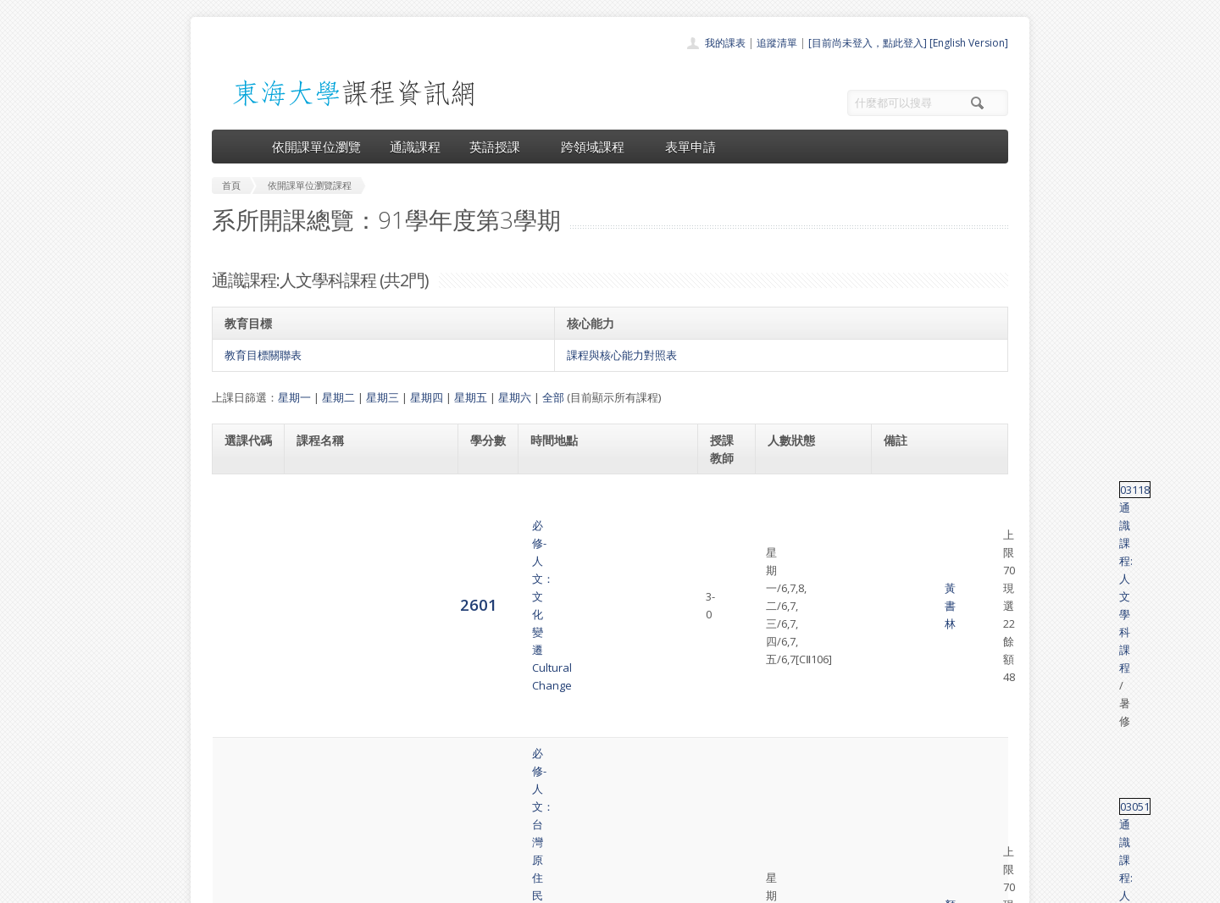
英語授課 (500, 146)
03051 (898, 557)
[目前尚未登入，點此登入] (867, 43)
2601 (243, 497)
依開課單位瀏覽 (316, 146)
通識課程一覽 (576, 763)
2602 (243, 565)
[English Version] (968, 43)
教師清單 (566, 838)
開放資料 (566, 819)
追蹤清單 (777, 43)
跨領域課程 (598, 146)
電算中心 (442, 885)
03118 (898, 489)
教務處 (496, 885)
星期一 (294, 397)
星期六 (514, 397)
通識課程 (415, 146)
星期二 (338, 397)
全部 (553, 397)
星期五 (470, 397)
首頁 (556, 726)
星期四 (426, 397)
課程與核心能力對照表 (622, 355)
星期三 (382, 397)
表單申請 (690, 146)
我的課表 (725, 43)
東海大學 (226, 885)
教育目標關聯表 (263, 355)
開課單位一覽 (576, 745)
